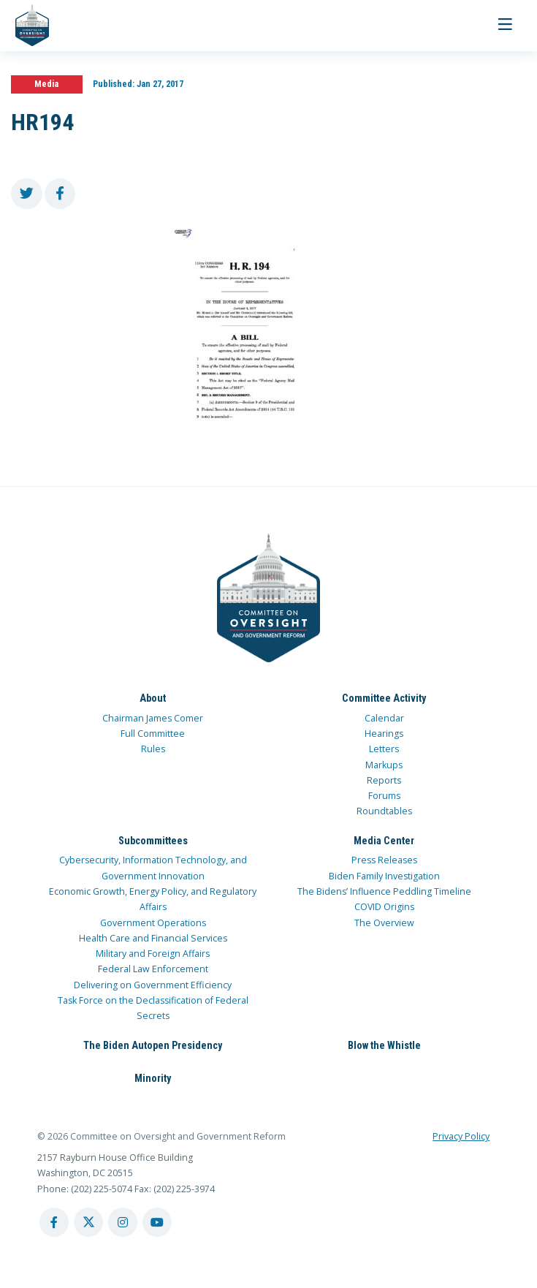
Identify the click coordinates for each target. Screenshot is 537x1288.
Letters (384, 749)
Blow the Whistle (384, 1045)
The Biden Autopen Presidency (152, 1045)
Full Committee (153, 733)
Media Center (384, 840)
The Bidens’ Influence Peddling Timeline (384, 891)
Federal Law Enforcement (153, 969)
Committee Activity (384, 698)
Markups (384, 765)
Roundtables (384, 811)
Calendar (384, 718)
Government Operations (153, 923)
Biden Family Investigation (384, 876)
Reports (384, 780)
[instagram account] (122, 1222)
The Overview (384, 923)
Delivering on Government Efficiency (153, 985)
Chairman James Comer (152, 718)
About (153, 698)
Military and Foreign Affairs (153, 953)
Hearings (384, 733)
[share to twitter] (26, 194)
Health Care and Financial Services (153, 938)
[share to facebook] (60, 194)
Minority (152, 1078)
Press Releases (384, 860)
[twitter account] (88, 1222)
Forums (384, 795)
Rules (153, 749)
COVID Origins (384, 907)
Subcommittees (153, 840)
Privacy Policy (461, 1136)
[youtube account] (157, 1222)
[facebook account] (54, 1222)
